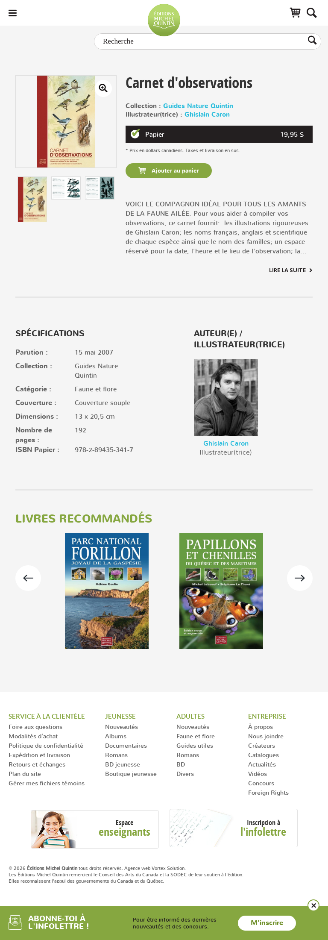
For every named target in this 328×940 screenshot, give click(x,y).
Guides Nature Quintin (198, 106)
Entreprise (267, 716)
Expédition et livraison (39, 754)
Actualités (262, 764)
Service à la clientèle (47, 716)
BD (180, 764)
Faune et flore (195, 736)
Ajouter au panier (174, 171)
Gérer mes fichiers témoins (47, 783)
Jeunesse (120, 716)
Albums (115, 736)
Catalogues (263, 754)
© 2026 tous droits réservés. (66, 868)
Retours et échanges (37, 764)
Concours (261, 783)
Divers (185, 773)
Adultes (190, 716)
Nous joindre (266, 736)
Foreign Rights (268, 792)
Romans (116, 754)
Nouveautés (121, 726)
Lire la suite (287, 270)
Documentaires (126, 745)
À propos (260, 726)
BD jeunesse (122, 764)
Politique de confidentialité (46, 745)
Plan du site (25, 773)
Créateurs (261, 745)
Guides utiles (194, 745)
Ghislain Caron (207, 114)
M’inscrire (267, 923)
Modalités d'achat (33, 736)
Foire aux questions (35, 726)
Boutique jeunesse (131, 773)
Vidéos (257, 773)
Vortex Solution (168, 868)
